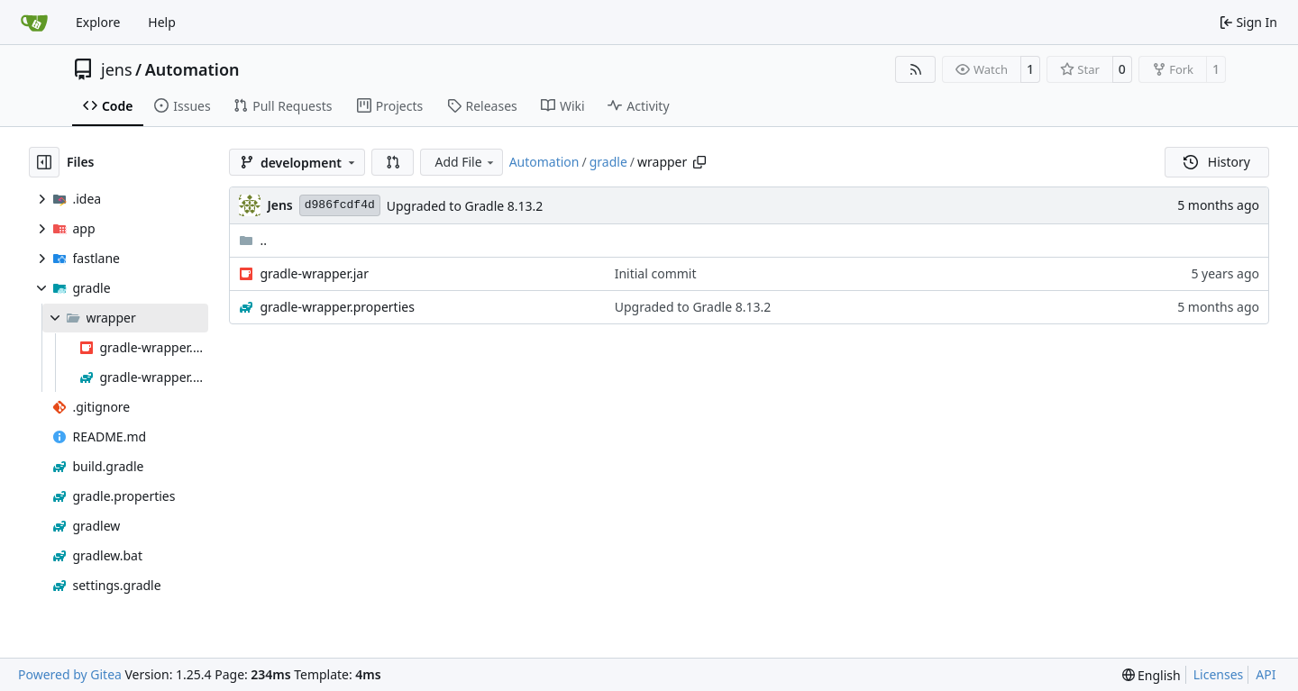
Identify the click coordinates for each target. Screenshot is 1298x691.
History (1217, 161)
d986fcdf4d (340, 205)
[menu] (1151, 675)
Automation (192, 69)
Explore (98, 22)
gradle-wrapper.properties (337, 306)
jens (117, 69)
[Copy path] (699, 162)
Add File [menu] (465, 161)
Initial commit (656, 273)
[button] (393, 162)
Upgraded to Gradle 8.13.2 (465, 205)
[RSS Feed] (916, 69)
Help (162, 22)
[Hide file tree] (44, 162)
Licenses (1218, 674)
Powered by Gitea (70, 674)
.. (253, 240)
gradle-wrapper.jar (314, 273)
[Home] (34, 22)
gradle (608, 161)
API (1265, 674)
